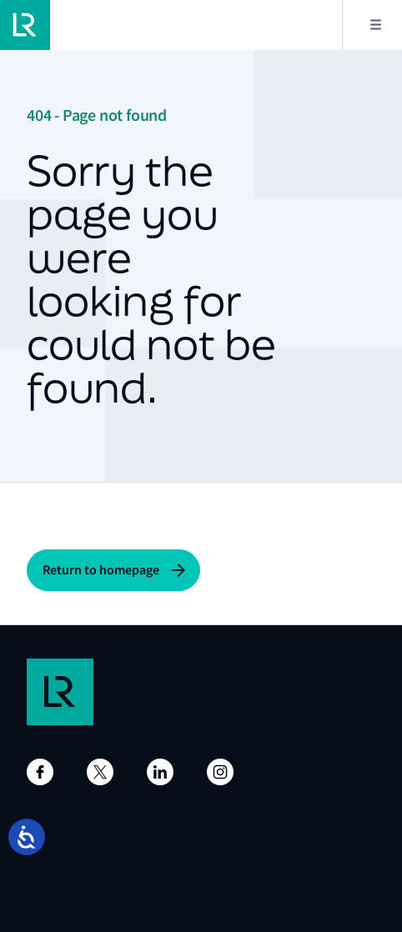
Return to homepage (101, 570)
